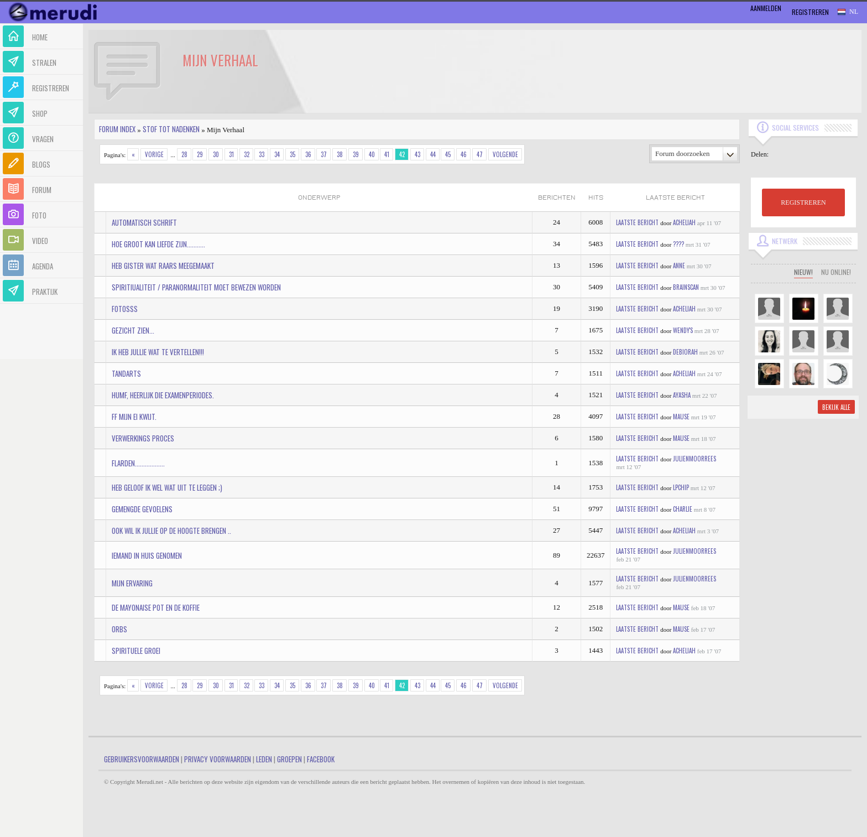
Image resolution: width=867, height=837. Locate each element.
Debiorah (685, 351)
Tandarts (126, 373)
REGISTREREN (803, 202)
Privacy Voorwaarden (217, 759)
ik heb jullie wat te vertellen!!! (158, 351)
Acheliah (684, 222)
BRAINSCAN (686, 287)
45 (448, 154)
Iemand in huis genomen (147, 555)
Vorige (154, 154)
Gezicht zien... (133, 330)
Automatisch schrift (144, 222)
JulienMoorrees (694, 458)
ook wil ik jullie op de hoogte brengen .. (171, 530)
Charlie (682, 509)
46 (464, 154)
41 (386, 154)
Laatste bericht (637, 222)
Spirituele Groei (136, 650)
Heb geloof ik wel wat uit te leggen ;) (167, 487)
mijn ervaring (132, 583)
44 (433, 154)
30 (216, 154)
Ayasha (682, 395)
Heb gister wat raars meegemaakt (163, 265)
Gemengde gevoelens (142, 508)
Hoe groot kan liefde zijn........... (158, 243)
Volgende (505, 154)
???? (678, 244)
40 (372, 154)
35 (292, 154)
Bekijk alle (836, 407)
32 (246, 154)
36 (308, 154)
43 (417, 154)
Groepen (289, 759)
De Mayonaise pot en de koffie (156, 607)
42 (402, 154)
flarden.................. (138, 463)
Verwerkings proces (143, 438)
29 (200, 154)
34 (277, 154)
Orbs (119, 629)
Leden (264, 759)
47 (480, 154)
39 (356, 154)
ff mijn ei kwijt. (134, 416)
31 (231, 154)
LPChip (681, 487)
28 (184, 154)
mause (681, 416)
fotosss (125, 308)
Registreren (810, 12)
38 (340, 154)
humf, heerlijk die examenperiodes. (163, 395)
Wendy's (683, 330)
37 (324, 154)
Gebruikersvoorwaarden (141, 759)
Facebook (321, 759)
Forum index (117, 128)
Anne (679, 265)
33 (261, 154)
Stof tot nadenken (171, 128)
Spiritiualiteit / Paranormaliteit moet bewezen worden (196, 287)
